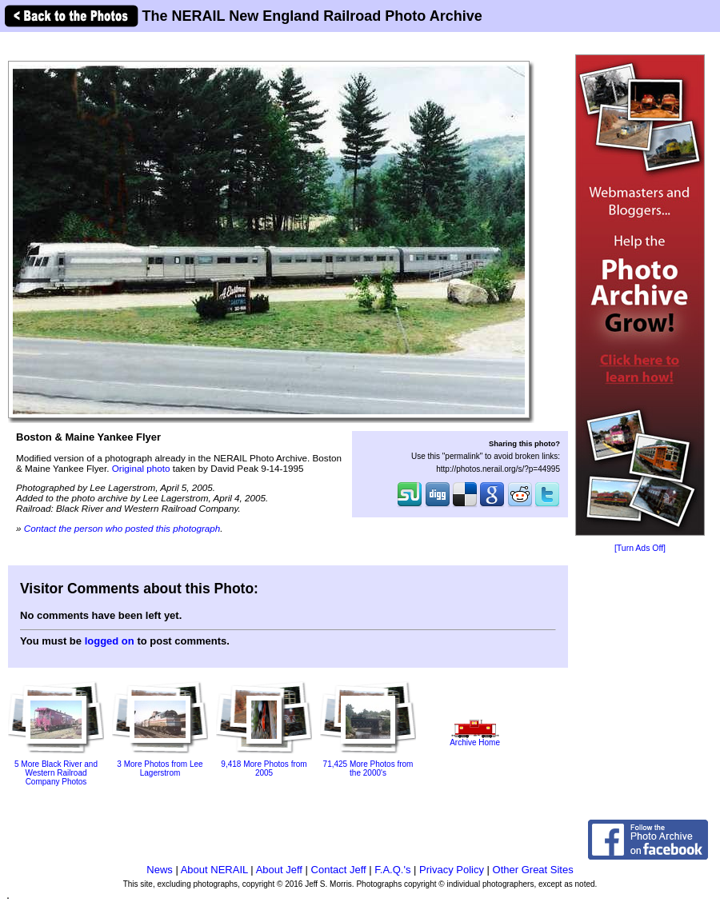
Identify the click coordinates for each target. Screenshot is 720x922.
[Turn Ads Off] (640, 548)
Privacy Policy (451, 870)
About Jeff (279, 870)
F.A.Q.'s (392, 870)
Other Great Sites (533, 870)
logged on (109, 641)
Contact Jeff (338, 870)
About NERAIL (214, 870)
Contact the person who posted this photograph (122, 528)
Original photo (141, 468)
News (159, 870)
